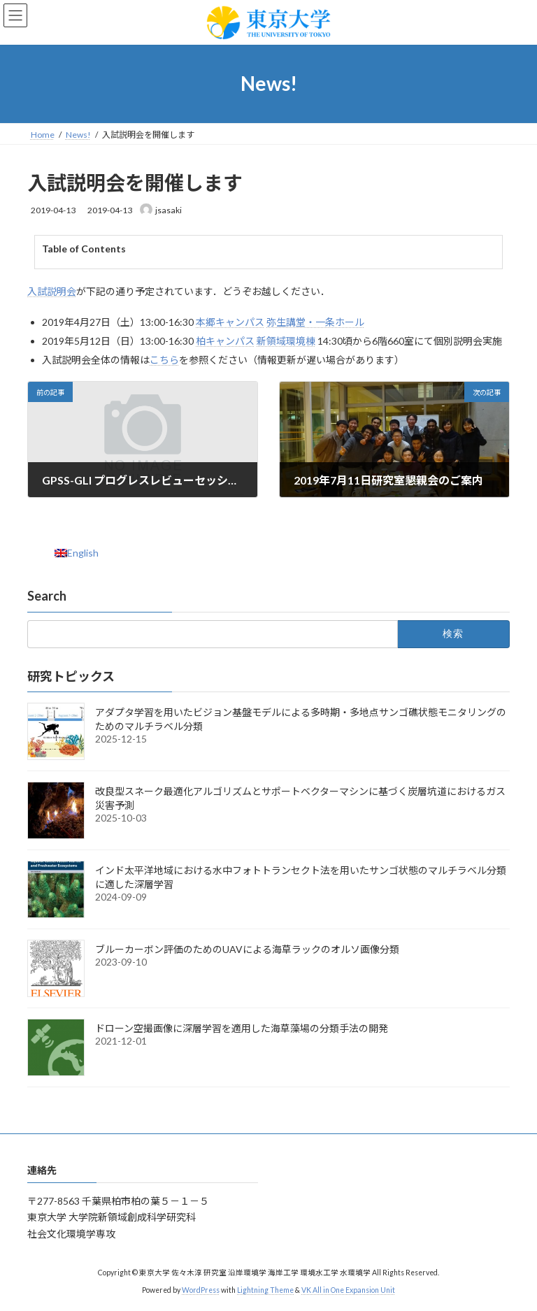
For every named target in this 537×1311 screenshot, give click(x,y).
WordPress (201, 1289)
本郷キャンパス (230, 322)
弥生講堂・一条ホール (315, 322)
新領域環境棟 (286, 341)
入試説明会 (51, 291)
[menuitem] (77, 553)
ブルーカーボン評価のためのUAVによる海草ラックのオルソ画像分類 (247, 950)
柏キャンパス (225, 341)
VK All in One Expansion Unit (348, 1289)
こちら (164, 360)
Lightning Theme (265, 1289)
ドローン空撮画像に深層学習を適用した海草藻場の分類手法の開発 (241, 1029)
